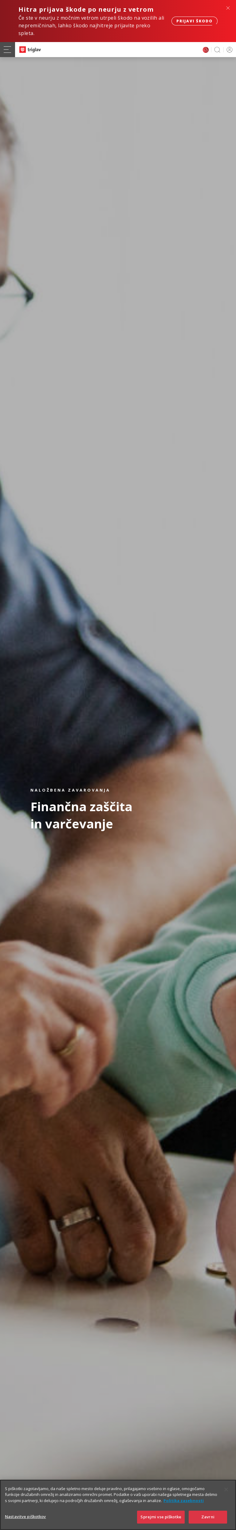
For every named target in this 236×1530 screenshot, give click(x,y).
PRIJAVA (228, 49)
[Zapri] (226, 1489)
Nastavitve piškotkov (25, 1516)
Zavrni (207, 1517)
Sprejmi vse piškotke (160, 1517)
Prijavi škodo (194, 21)
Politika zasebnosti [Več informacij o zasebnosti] (183, 1500)
